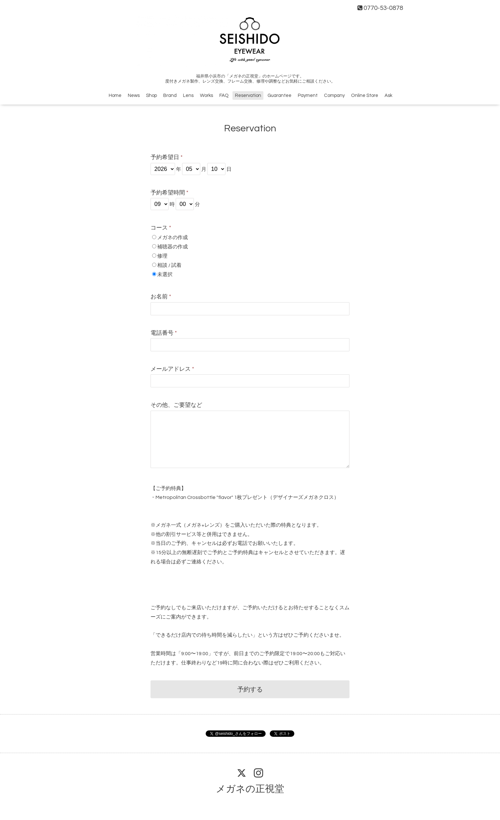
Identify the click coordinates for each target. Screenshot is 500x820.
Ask (388, 95)
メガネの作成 (172, 237)
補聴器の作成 (172, 246)
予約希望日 (167, 157)
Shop (151, 95)
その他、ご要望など (176, 405)
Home (115, 95)
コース (161, 228)
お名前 (161, 297)
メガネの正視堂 (250, 789)
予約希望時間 (169, 193)
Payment (308, 95)
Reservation (248, 95)
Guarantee (279, 95)
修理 (162, 256)
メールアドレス (172, 369)
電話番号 (164, 333)
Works (206, 95)
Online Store (364, 95)
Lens (188, 95)
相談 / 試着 (169, 265)
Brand (170, 95)
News (134, 95)
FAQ (224, 95)
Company (334, 95)
